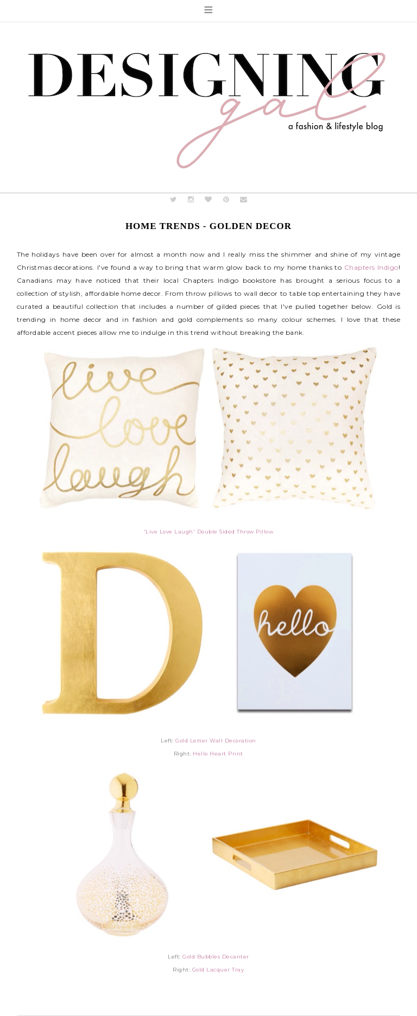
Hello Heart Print (218, 754)
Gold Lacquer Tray (218, 970)
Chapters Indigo (371, 267)
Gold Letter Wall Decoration (215, 741)
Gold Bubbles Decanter (215, 957)
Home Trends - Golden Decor (208, 226)
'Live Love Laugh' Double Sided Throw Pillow (209, 532)
